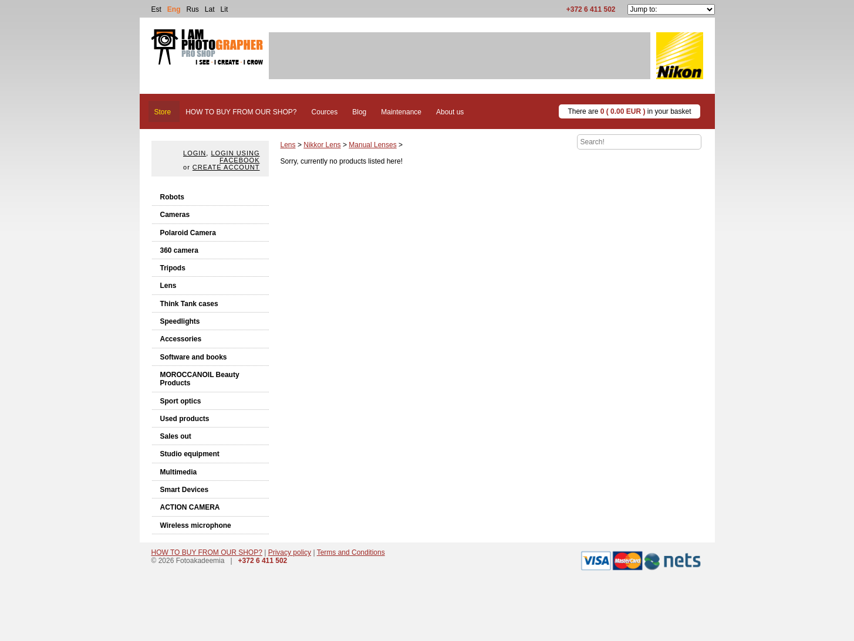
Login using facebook (235, 157)
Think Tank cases (189, 304)
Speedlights (180, 321)
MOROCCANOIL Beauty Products (199, 379)
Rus (193, 9)
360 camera (179, 250)
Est (156, 9)
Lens (168, 286)
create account (226, 167)
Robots (172, 197)
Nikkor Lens (321, 145)
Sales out (175, 436)
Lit (224, 9)
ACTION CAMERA (190, 507)
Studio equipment (190, 454)
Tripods (172, 268)
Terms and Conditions (351, 552)
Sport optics (180, 401)
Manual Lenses (372, 145)
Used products (185, 419)
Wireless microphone (195, 525)
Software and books (193, 357)
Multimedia (178, 472)
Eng (174, 9)
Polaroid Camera (188, 233)
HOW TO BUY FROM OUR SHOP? (206, 552)
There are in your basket (629, 111)
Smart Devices (184, 490)
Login (194, 153)
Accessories (181, 339)
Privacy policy (289, 552)
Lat (210, 9)
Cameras (175, 215)
